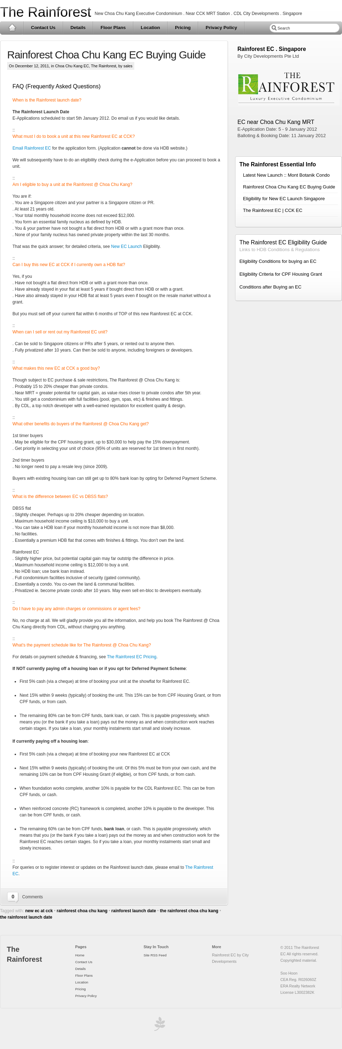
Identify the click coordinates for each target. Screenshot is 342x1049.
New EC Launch (126, 246)
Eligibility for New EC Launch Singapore (284, 198)
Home (12, 27)
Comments (32, 896)
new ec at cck (39, 910)
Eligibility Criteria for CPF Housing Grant (280, 274)
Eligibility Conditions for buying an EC (277, 261)
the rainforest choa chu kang (189, 910)
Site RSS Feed (155, 955)
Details (78, 27)
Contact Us (43, 27)
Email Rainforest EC (31, 148)
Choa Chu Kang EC (72, 66)
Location (150, 27)
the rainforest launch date (26, 917)
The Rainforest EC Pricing (131, 656)
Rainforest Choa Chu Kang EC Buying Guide (106, 55)
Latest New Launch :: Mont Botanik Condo (286, 175)
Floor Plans (113, 27)
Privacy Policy (221, 27)
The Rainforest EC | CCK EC (272, 210)
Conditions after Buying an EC (270, 287)
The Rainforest (45, 12)
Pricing (183, 27)
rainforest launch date (134, 910)
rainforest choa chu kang (82, 910)
